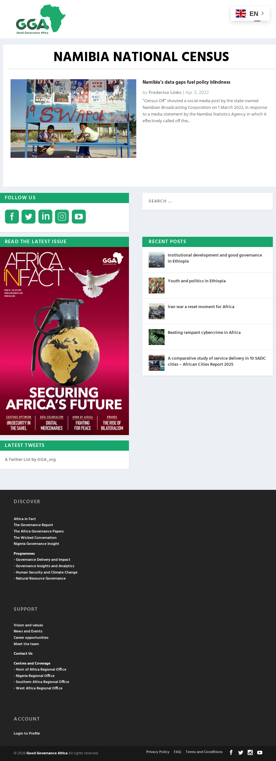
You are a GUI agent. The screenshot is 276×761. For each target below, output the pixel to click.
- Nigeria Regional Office (34, 676)
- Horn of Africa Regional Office (40, 669)
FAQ (177, 752)
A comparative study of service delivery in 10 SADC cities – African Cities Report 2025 (217, 361)
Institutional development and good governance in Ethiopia (215, 258)
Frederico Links (165, 92)
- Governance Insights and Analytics (44, 566)
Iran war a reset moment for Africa (201, 307)
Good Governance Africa (46, 753)
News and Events (28, 631)
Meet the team (26, 644)
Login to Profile (27, 733)
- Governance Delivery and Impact (42, 560)
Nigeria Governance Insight (36, 544)
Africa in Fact (25, 519)
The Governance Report (33, 525)
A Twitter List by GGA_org (30, 459)
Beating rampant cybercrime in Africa (204, 332)
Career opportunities (31, 638)
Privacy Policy (157, 752)
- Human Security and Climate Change (45, 572)
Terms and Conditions (204, 752)
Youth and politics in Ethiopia (197, 281)
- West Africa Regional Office (38, 688)
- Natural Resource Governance (40, 578)
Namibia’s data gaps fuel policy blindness (186, 82)
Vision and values (28, 625)
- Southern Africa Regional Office (41, 682)
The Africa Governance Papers (39, 531)
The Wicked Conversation (35, 538)
